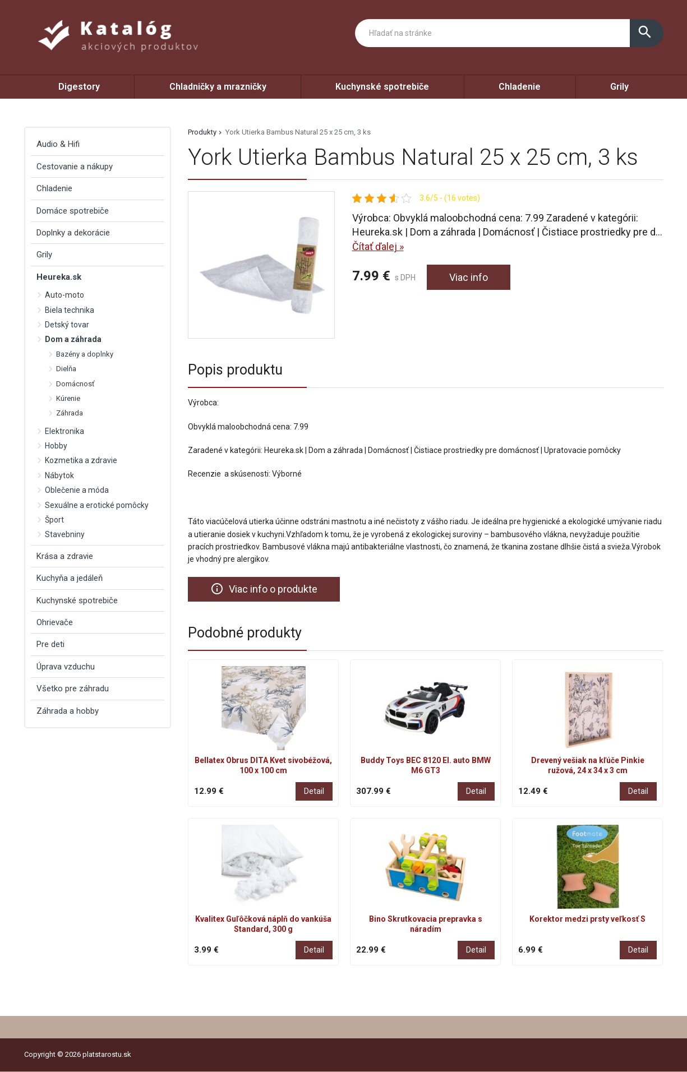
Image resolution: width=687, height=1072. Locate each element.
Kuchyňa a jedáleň (69, 578)
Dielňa (66, 368)
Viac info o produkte (263, 588)
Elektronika (64, 431)
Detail (314, 791)
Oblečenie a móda (77, 490)
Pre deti (50, 644)
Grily (619, 86)
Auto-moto (64, 294)
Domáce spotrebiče (72, 211)
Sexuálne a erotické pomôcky (97, 505)
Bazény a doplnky (84, 354)
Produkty (202, 132)
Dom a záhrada (73, 339)
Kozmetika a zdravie (81, 460)
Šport (54, 519)
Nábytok (59, 475)
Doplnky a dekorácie (73, 233)
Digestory (79, 86)
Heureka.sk (58, 277)
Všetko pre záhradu (72, 688)
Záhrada (69, 413)
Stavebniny (65, 534)
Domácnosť (75, 384)
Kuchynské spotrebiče (382, 86)
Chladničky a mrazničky (217, 86)
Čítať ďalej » (378, 246)
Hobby (56, 445)
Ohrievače (54, 622)
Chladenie (520, 86)
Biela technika (69, 310)
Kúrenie (68, 398)
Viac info (468, 277)
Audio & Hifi (58, 144)
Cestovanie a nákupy (74, 166)
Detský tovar (67, 324)
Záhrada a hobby (67, 711)
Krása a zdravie (64, 556)
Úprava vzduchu (65, 667)
